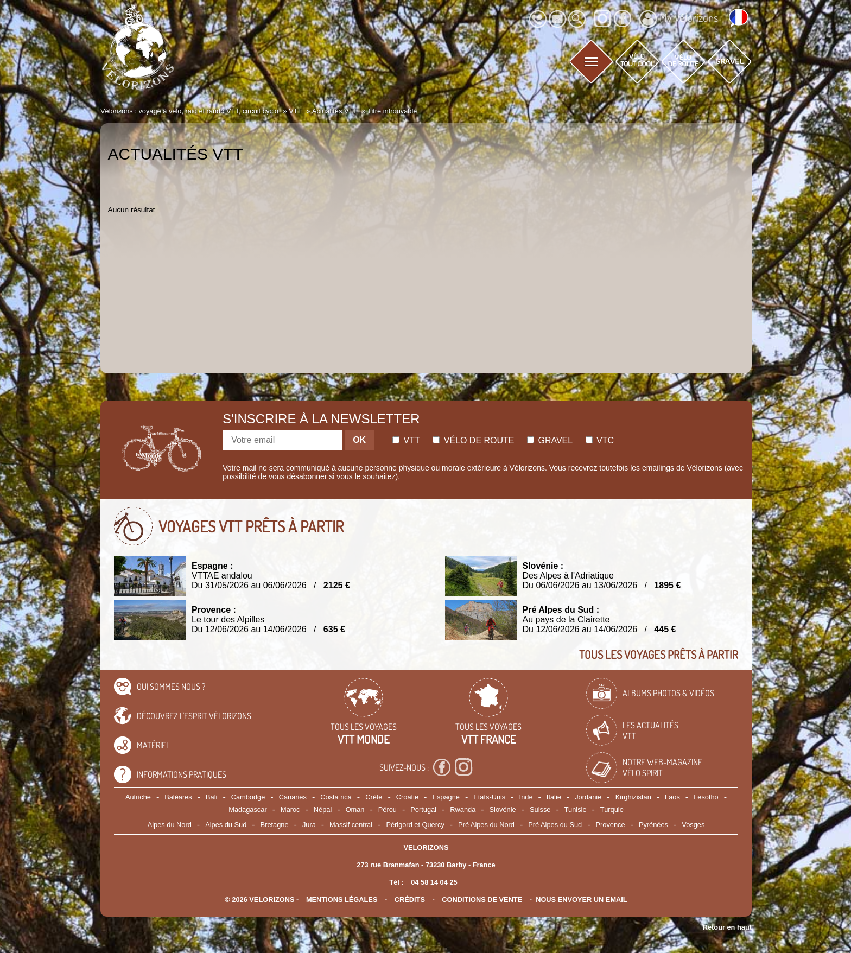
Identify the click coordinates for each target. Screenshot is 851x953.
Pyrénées (653, 825)
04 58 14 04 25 (434, 882)
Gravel (550, 440)
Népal (323, 809)
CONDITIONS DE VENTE (482, 899)
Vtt (406, 440)
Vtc (600, 440)
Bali (211, 797)
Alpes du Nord (170, 825)
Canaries (293, 797)
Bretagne (275, 825)
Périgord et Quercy (415, 825)
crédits (410, 899)
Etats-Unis (489, 797)
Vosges (693, 825)
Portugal (423, 809)
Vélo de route (473, 440)
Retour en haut (727, 927)
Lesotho (706, 797)
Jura (309, 825)
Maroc (290, 809)
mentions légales (342, 899)
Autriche (138, 797)
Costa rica (336, 797)
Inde (526, 797)
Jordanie (588, 797)
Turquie (612, 809)
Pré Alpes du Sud (555, 825)
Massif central (350, 825)
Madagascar (247, 809)
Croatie (407, 797)
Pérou (387, 809)
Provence (610, 825)
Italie (554, 797)
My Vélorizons (678, 19)
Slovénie (503, 809)
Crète (373, 797)
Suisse (540, 809)
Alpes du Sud (225, 825)
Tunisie (575, 809)
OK (359, 439)
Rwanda (462, 809)
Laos (672, 797)
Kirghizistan (633, 797)
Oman (355, 809)
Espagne (446, 797)
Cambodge (248, 797)
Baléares (178, 797)
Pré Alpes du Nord (486, 825)
